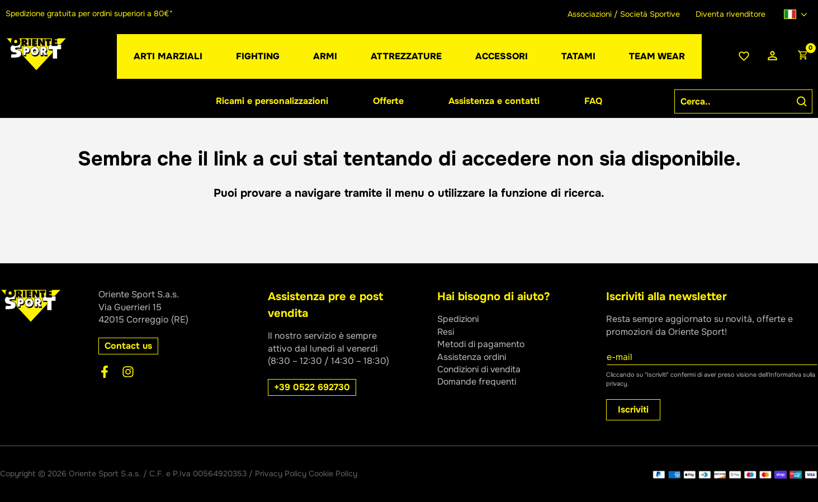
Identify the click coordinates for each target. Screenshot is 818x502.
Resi (446, 332)
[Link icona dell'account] (772, 56)
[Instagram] (128, 372)
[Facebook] (104, 372)
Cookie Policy (333, 473)
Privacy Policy (280, 473)
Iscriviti (633, 409)
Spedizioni (459, 319)
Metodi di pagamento (482, 344)
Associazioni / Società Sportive (624, 14)
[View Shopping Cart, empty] (802, 56)
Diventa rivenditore (730, 14)
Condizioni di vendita (481, 369)
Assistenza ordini (472, 357)
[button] (128, 346)
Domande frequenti (477, 381)
